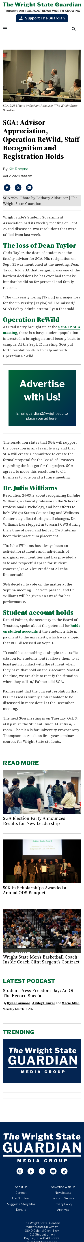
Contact (20, 1192)
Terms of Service (63, 1198)
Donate (21, 1209)
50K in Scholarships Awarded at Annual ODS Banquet (35, 890)
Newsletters (63, 1192)
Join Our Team (21, 1198)
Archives (63, 1209)
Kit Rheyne (18, 169)
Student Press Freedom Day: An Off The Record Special (39, 993)
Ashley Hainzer (43, 1003)
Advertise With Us (63, 1187)
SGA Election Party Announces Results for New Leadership (34, 820)
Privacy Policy (63, 1204)
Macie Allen (71, 1003)
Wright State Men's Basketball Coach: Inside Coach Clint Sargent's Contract (41, 959)
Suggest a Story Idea (21, 1204)
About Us (21, 1187)
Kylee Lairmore (18, 1003)
